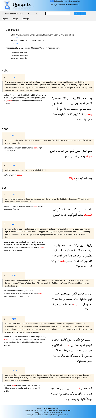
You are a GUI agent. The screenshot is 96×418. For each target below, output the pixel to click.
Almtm (11, 206)
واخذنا (68, 304)
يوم (80, 108)
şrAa (37, 98)
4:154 (14, 275)
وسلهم (88, 97)
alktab (24, 242)
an (27, 245)
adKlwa (7, 293)
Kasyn (16, 209)
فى (72, 103)
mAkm (17, 245)
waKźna (7, 296)
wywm (42, 98)
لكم (72, 150)
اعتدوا (67, 209)
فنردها (72, 255)
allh (14, 250)
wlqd (6, 206)
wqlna (33, 291)
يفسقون (81, 119)
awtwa (18, 242)
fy (45, 95)
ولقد (89, 209)
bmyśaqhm (26, 291)
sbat (5, 129)
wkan (6, 250)
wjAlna (7, 175)
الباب (75, 298)
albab (13, 293)
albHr (33, 95)
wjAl (40, 148)
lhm (44, 206)
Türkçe (15, 19)
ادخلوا (83, 298)
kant (23, 95)
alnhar (7, 150)
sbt (17, 38)
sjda (18, 293)
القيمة (54, 393)
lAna (31, 247)
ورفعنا (88, 293)
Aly (17, 385)
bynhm (13, 388)
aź (37, 95)
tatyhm (14, 98)
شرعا (66, 108)
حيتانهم (87, 108)
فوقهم (80, 293)
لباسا (60, 150)
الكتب (69, 244)
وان (85, 393)
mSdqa (7, 245)
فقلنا (80, 214)
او (52, 255)
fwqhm (13, 291)
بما (55, 113)
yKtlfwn (7, 391)
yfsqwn (7, 103)
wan (36, 385)
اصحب (69, 260)
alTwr (18, 291)
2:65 (13, 194)
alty (19, 95)
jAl (13, 148)
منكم (59, 209)
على (65, 255)
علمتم (82, 209)
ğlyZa (26, 296)
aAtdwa (22, 206)
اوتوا (76, 244)
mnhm (14, 296)
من (64, 250)
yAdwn (41, 95)
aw (17, 247)
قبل (59, 250)
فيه (90, 393)
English (5, 19)
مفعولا (79, 266)
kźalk (22, 101)
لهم (74, 214)
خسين (56, 214)
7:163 (14, 77)
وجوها (80, 255)
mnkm (28, 206)
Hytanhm (21, 98)
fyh (32, 385)
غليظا (88, 309)
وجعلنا (87, 177)
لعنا (76, 260)
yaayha (7, 242)
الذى (84, 150)
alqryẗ (15, 95)
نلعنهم (88, 260)
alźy (10, 148)
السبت (66, 103)
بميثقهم (65, 293)
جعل (78, 150)
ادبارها (57, 255)
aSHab (37, 247)
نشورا (67, 156)
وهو (89, 150)
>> (83, 13)
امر (90, 266)
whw (6, 148)
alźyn (16, 206)
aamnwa (30, 242)
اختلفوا (55, 388)
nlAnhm (21, 247)
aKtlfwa (27, 385)
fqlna (40, 206)
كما (81, 260)
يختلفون (71, 398)
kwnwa (7, 209)
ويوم (60, 108)
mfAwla (19, 250)
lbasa (24, 148)
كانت (63, 97)
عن (82, 97)
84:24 (52, 1)
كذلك (69, 113)
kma (27, 247)
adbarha (12, 247)
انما (89, 388)
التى (69, 97)
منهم (61, 304)
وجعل (81, 156)
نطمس (88, 255)
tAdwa (33, 293)
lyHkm (7, 388)
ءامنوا (61, 244)
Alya (6, 247)
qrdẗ (12, 209)
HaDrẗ (28, 95)
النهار (74, 156)
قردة (63, 214)
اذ (83, 103)
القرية (76, 97)
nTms (31, 245)
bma (34, 101)
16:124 (14, 370)
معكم (69, 250)
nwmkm (13, 175)
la (5, 101)
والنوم (53, 150)
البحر (88, 103)
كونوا (69, 214)
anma (6, 385)
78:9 (13, 165)
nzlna (41, 242)
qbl (24, 245)
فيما (89, 398)
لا (57, 108)
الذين (74, 209)
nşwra (12, 150)
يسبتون (87, 355)
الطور (73, 293)
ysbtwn (9, 342)
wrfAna (7, 291)
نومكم (79, 177)
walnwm (30, 148)
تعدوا (88, 304)
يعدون (78, 103)
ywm (27, 98)
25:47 (14, 136)
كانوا (89, 119)
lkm (16, 148)
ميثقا (55, 304)
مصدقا (82, 250)
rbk (39, 385)
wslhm (7, 95)
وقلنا (57, 293)
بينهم (65, 393)
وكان (53, 260)
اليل (67, 150)
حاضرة (56, 97)
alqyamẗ (24, 388)
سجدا (68, 298)
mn (21, 245)
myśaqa (20, 296)
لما (75, 250)
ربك (80, 393)
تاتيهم (55, 103)
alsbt (6, 98)
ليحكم (73, 393)
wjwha (37, 245)
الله (85, 266)
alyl (20, 148)
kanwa (39, 101)
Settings (25, 19)
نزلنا (89, 250)
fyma (30, 388)
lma (12, 245)
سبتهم (74, 108)
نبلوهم (61, 113)
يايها (89, 244)
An (11, 95)
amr (11, 250)
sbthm (32, 98)
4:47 (13, 224)
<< (77, 13)
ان (55, 250)
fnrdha (42, 245)
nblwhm (28, 101)
